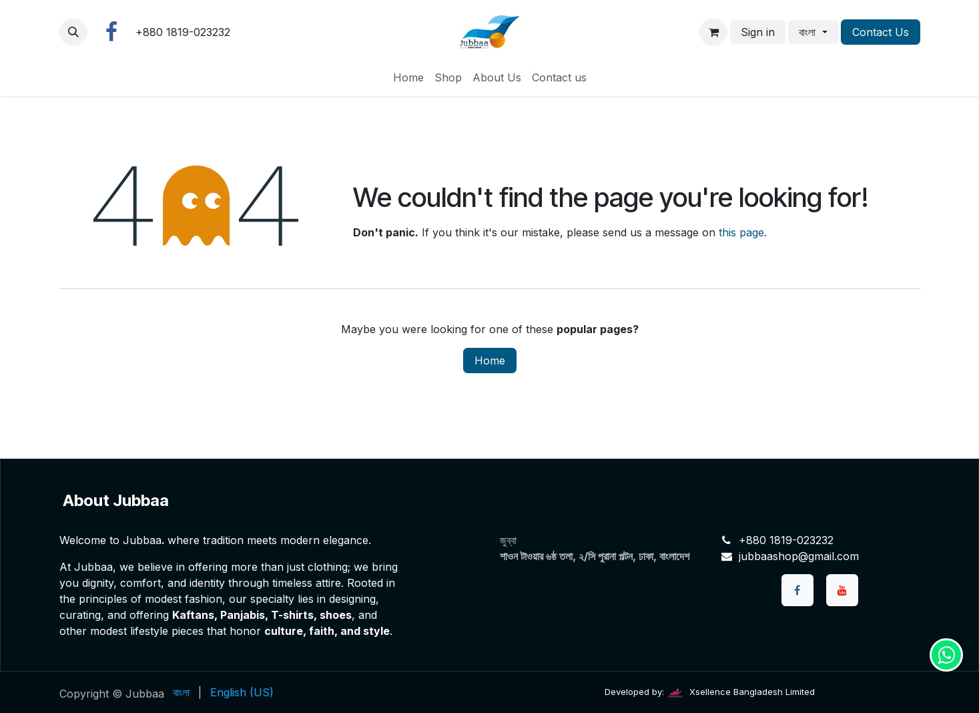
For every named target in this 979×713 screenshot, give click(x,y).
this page (741, 232)
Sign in (758, 32)
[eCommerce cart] (713, 32)
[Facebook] (111, 32)
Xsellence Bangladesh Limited (741, 691)
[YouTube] (842, 590)
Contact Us (880, 32)
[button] (73, 32)
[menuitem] (408, 77)
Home (489, 360)
